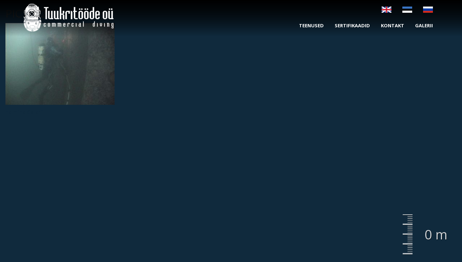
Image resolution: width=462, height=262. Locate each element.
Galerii (424, 25)
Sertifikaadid (352, 25)
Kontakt (392, 25)
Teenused (311, 25)
